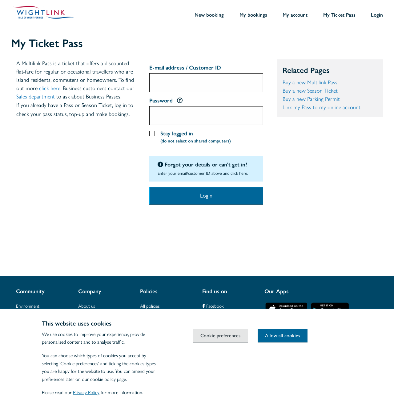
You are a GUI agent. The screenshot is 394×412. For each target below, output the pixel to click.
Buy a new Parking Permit (311, 99)
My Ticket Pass (339, 15)
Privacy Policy (86, 392)
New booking (209, 15)
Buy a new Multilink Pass (310, 82)
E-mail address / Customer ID (185, 67)
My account (295, 15)
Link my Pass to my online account (321, 107)
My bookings (253, 15)
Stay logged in (195, 138)
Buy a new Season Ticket (310, 90)
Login (377, 15)
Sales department (35, 96)
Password (166, 100)
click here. (50, 88)
